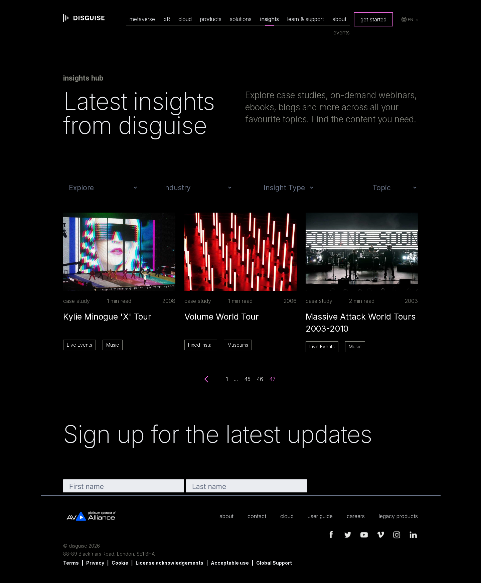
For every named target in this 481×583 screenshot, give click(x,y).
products (210, 19)
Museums (237, 345)
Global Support (274, 563)
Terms (71, 563)
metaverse (142, 19)
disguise (84, 18)
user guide (320, 516)
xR (167, 19)
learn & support (305, 19)
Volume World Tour (221, 317)
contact (257, 516)
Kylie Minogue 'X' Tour (107, 317)
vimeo (380, 535)
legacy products (398, 516)
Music (112, 345)
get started (373, 19)
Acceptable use (230, 563)
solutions (241, 19)
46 (260, 379)
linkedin (413, 535)
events (341, 32)
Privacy (95, 563)
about (339, 19)
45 (247, 379)
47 (272, 379)
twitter (347, 535)
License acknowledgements (169, 563)
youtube (364, 535)
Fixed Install (200, 345)
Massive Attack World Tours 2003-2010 (361, 323)
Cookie (120, 563)
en (410, 19)
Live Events (79, 345)
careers (356, 516)
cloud (185, 19)
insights (269, 19)
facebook (331, 535)
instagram (396, 535)
